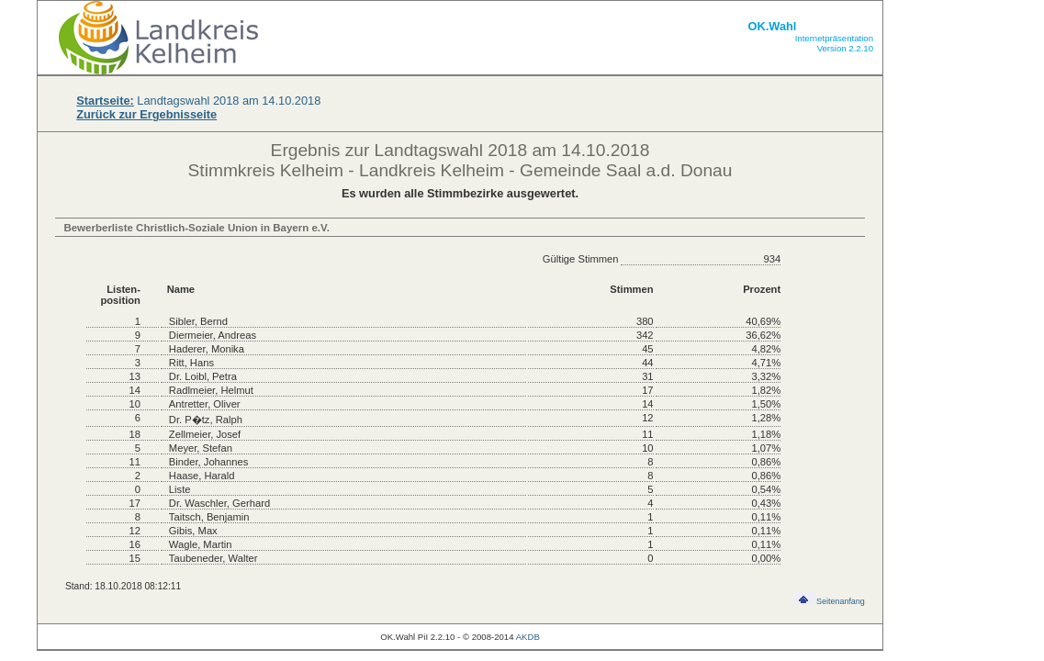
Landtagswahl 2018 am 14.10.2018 (198, 100)
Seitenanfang (830, 601)
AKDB (528, 637)
